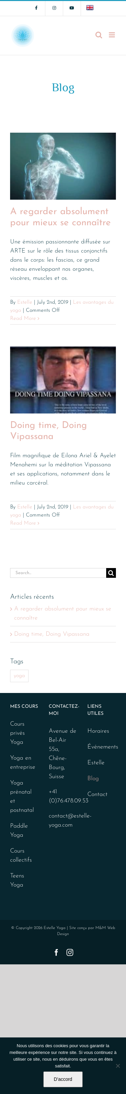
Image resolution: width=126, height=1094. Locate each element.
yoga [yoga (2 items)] (19, 675)
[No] (117, 1065)
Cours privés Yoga (17, 733)
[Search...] (58, 573)
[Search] (111, 573)
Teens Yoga (17, 880)
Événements (100, 747)
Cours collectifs (21, 855)
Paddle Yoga (19, 830)
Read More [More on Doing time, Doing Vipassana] (23, 523)
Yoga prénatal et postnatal (22, 797)
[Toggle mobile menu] (112, 34)
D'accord (63, 1079)
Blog (93, 778)
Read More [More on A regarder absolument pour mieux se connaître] (23, 318)
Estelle (24, 302)
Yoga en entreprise (22, 762)
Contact (97, 794)
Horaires (98, 731)
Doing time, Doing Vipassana (51, 634)
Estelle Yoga (55, 928)
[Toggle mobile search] (98, 34)
